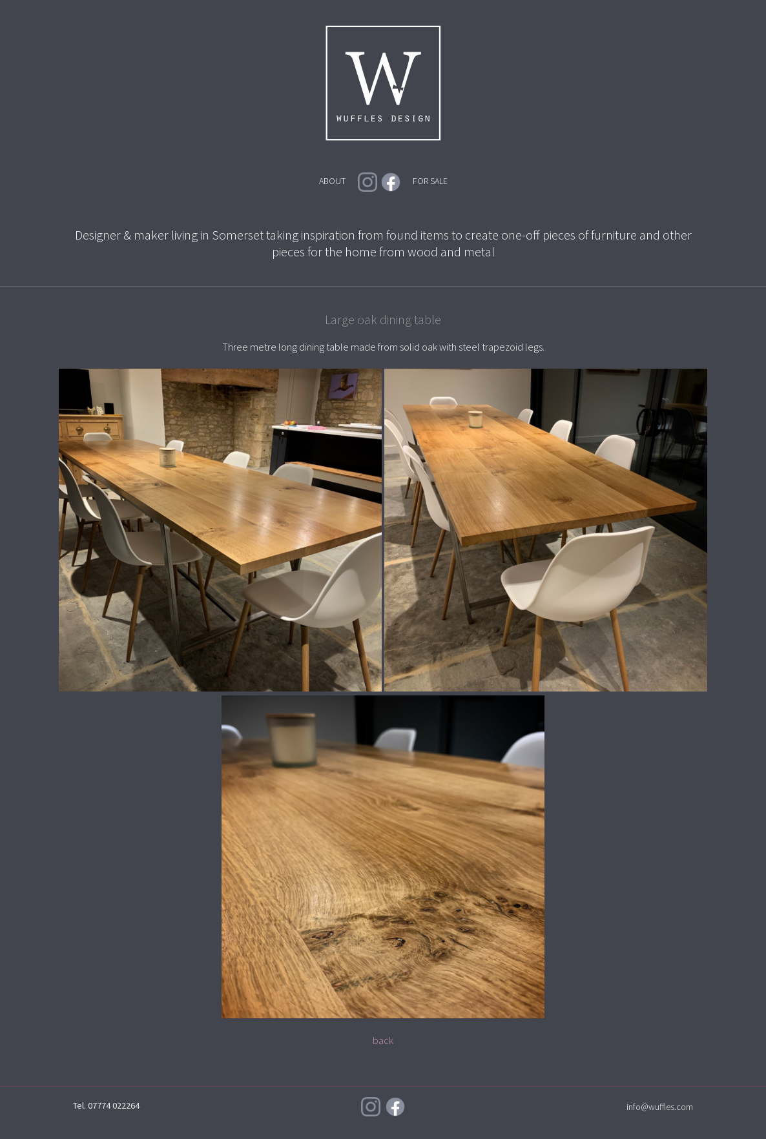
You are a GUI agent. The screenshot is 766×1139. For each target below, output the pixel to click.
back (383, 1040)
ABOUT (332, 181)
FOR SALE (430, 181)
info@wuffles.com (659, 1107)
